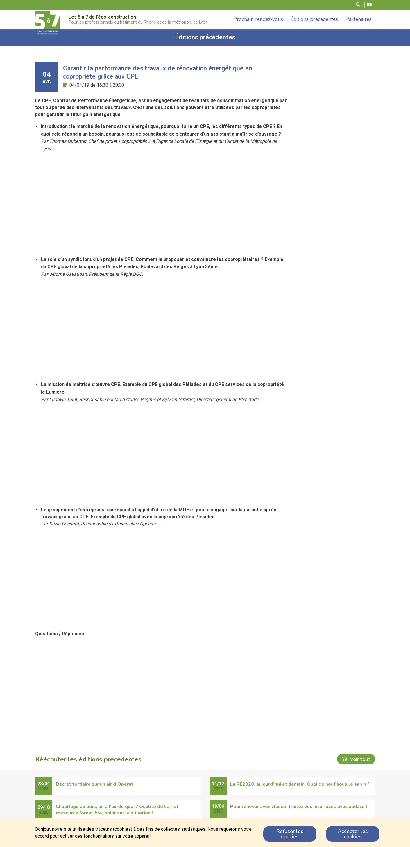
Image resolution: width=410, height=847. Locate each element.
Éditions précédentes (314, 19)
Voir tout (356, 759)
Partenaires (358, 19)
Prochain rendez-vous (258, 19)
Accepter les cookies (353, 834)
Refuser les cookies (289, 834)
